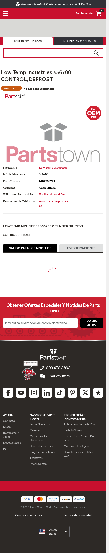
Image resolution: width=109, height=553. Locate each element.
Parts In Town (73, 430)
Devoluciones (12, 442)
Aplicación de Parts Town (80, 424)
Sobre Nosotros (40, 424)
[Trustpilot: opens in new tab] (98, 393)
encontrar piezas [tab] (28, 41)
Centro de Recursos (42, 446)
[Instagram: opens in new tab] (34, 393)
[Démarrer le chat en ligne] (30, 370)
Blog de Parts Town (42, 452)
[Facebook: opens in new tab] (8, 393)
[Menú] (5, 13)
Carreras (35, 430)
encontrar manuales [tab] (79, 41)
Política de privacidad (77, 515)
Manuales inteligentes (78, 446)
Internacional (38, 463)
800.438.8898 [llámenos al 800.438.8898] (58, 368)
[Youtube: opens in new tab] (21, 393)
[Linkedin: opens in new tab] (47, 393)
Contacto (9, 420)
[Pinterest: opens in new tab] (72, 393)
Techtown (36, 457)
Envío (7, 426)
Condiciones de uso (28, 515)
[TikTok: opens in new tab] (60, 393)
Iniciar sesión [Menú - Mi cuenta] (84, 13)
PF (4, 448)
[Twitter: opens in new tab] (85, 393)
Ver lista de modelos (52, 194)
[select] (53, 531)
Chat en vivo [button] (55, 376)
